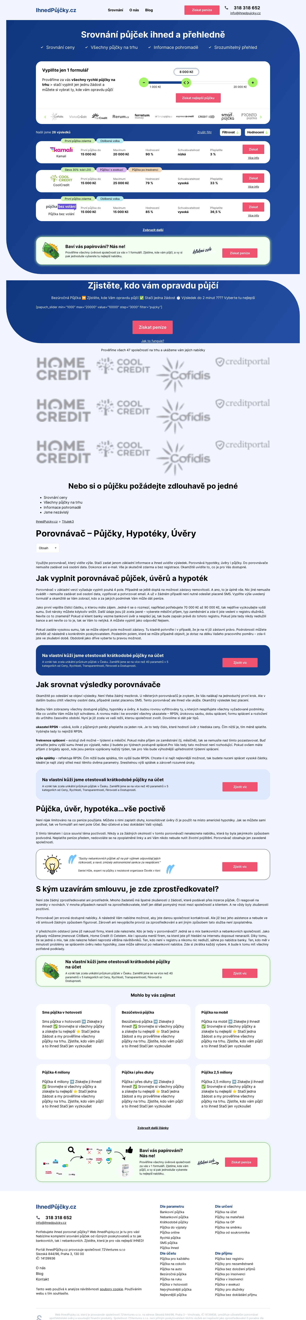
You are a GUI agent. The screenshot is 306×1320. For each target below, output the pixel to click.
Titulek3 (68, 521)
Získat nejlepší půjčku (198, 98)
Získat (253, 149)
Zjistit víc (240, 663)
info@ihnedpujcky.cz (245, 13)
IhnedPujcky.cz (47, 521)
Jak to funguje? (152, 341)
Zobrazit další (153, 230)
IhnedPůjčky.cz (56, 10)
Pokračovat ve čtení (73, 1032)
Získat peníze (202, 10)
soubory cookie (111, 1289)
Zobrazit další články (153, 1128)
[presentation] (45, 117)
